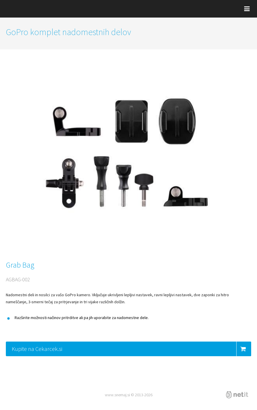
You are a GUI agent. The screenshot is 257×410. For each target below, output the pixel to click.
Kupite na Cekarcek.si (131, 349)
